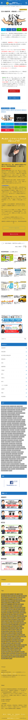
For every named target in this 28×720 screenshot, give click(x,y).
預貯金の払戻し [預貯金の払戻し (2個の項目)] (4, 470)
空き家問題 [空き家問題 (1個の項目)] (8, 453)
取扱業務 (3, 396)
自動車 (2, 389)
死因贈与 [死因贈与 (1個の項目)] (10, 433)
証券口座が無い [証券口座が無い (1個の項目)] (4, 458)
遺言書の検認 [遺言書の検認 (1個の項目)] (23, 465)
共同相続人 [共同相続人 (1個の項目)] (20, 416)
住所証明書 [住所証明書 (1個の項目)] (4, 600)
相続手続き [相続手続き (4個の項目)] (19, 445)
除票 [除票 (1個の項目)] (9, 656)
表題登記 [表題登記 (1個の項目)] (18, 457)
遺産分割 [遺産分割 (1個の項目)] (3, 462)
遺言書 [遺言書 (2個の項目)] (17, 465)
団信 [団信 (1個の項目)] (23, 419)
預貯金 (2, 377)
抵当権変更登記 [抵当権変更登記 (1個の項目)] (12, 428)
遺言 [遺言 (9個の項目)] (7, 465)
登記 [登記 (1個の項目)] (2, 441)
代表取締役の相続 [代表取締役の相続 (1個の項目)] (11, 409)
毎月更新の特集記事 (5, 108)
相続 (2, 392)
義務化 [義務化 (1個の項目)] (3, 455)
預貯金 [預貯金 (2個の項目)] (13, 656)
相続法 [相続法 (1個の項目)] (23, 634)
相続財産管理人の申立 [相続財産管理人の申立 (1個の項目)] (6, 639)
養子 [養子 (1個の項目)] (10, 470)
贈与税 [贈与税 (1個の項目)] (7, 460)
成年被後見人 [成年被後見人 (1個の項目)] (23, 612)
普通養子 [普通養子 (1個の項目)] (17, 617)
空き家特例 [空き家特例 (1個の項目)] (14, 453)
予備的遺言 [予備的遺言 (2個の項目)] (3, 409)
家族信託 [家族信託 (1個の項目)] (9, 423)
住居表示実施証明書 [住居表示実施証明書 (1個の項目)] (18, 411)
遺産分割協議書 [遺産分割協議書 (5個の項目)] (17, 462)
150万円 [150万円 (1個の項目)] (3, 406)
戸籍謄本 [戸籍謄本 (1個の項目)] (13, 426)
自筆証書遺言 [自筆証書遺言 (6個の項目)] (17, 455)
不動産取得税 (18, 110)
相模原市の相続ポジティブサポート (13, 718)
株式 (2, 381)
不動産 (2, 370)
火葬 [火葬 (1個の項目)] (2, 438)
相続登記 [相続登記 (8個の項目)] (3, 448)
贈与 (2, 374)
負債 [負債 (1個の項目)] (22, 458)
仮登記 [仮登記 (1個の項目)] (23, 409)
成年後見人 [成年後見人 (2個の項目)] (9, 612)
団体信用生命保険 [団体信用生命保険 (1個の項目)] (17, 419)
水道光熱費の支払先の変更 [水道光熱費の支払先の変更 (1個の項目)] (18, 433)
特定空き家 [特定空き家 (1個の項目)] (3, 440)
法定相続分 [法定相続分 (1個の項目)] (16, 435)
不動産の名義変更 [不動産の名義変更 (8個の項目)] (9, 595)
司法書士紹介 (17, 714)
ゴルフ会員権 (4, 385)
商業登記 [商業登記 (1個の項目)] (10, 419)
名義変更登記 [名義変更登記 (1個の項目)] (4, 419)
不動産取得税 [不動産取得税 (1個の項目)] (17, 595)
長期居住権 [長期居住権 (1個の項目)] (4, 656)
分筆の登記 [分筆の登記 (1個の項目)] (9, 418)
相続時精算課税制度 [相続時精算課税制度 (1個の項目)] (11, 634)
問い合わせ (23, 714)
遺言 (2, 362)
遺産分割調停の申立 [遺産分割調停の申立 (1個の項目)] (15, 463)
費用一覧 (4, 714)
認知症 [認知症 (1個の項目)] (18, 458)
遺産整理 (3, 347)
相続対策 (3, 110)
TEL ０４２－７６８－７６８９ (8, 673)
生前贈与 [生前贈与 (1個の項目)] (16, 440)
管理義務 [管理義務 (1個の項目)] (20, 453)
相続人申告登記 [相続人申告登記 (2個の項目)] (4, 443)
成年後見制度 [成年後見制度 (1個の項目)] (16, 612)
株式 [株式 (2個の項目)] (2, 431)
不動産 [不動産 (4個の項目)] (3, 595)
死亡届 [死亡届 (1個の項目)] (23, 431)
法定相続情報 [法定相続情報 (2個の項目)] (23, 435)
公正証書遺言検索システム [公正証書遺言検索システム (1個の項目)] (6, 416)
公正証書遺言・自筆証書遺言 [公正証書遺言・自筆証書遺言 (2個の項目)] (13, 414)
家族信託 (13, 108)
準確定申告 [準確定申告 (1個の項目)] (21, 436)
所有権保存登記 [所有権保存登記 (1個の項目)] (20, 426)
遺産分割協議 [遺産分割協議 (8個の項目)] (10, 462)
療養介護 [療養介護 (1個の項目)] (21, 440)
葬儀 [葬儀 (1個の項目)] (13, 457)
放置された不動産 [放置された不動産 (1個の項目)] (5, 617)
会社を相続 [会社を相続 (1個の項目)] (3, 411)
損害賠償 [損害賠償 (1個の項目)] (19, 428)
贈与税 (13, 110)
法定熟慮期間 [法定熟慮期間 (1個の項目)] (4, 435)
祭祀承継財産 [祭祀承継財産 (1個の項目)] (20, 639)
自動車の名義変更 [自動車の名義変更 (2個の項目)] (9, 455)
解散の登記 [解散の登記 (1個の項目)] (23, 457)
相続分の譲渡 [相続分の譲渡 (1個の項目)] (19, 443)
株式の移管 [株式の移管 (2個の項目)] (7, 431)
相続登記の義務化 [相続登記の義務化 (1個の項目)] (10, 448)
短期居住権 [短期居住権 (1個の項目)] (13, 639)
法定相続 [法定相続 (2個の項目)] (10, 435)
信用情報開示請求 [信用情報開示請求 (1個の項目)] (11, 600)
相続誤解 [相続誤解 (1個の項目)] (3, 450)
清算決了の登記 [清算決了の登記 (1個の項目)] (14, 436)
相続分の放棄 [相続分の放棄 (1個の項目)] (12, 443)
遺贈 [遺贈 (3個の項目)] (10, 467)
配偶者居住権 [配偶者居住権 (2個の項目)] (16, 467)
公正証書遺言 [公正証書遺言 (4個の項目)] (4, 414)
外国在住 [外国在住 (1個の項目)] (18, 421)
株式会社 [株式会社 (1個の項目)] (13, 431)
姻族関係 (3, 366)
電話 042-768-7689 (14, 234)
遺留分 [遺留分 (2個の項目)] (3, 465)
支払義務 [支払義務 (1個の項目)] (24, 428)
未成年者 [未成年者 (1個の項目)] (23, 617)
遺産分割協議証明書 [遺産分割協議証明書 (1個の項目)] (5, 463)
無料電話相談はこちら (14, 90)
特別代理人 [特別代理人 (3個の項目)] (7, 438)
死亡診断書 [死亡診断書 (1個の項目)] (3, 433)
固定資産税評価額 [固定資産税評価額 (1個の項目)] (11, 421)
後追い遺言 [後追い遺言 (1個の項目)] (22, 423)
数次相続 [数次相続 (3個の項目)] (12, 617)
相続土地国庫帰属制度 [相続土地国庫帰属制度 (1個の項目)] (5, 445)
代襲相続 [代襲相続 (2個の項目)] (18, 409)
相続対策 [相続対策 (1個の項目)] (13, 445)
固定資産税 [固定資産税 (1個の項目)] (3, 421)
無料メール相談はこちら (14, 97)
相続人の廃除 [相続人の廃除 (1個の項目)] (18, 441)
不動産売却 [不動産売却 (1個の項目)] (23, 595)
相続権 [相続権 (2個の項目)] (18, 634)
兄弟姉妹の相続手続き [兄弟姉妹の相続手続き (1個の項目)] (20, 600)
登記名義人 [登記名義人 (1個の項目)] (7, 441)
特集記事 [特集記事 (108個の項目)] (10, 440)
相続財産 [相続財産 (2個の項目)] (9, 450)
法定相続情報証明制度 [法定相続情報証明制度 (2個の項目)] (5, 436)
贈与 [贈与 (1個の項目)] (2, 460)
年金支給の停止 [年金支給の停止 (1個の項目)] (15, 423)
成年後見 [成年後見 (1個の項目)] (4, 612)
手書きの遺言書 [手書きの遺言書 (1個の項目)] (4, 428)
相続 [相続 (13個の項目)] (13, 441)
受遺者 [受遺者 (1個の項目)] (14, 418)
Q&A (13, 714)
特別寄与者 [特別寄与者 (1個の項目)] (13, 438)
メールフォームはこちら (14, 227)
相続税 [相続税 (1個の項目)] (17, 448)
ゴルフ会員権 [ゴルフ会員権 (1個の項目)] (13, 406)
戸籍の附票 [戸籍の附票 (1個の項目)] (7, 426)
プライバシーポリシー (14, 715)
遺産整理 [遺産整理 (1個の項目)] (22, 463)
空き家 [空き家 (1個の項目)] (3, 453)
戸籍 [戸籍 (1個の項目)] (2, 426)
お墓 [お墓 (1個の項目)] (8, 406)
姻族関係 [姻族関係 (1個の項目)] (3, 423)
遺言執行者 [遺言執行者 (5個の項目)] (12, 465)
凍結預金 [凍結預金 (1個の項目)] (3, 418)
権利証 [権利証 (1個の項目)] (18, 431)
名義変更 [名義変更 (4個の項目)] (20, 418)
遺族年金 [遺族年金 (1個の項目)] (16, 460)
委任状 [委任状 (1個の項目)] (23, 421)
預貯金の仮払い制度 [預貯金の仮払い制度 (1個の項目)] (20, 656)
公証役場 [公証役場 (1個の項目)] (15, 416)
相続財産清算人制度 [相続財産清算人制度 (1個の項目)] (16, 450)
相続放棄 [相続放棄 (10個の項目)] (4, 634)
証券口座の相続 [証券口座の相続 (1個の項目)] (12, 458)
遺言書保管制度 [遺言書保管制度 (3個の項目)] (4, 467)
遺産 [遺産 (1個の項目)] (20, 460)
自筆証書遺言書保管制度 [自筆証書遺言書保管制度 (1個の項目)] (6, 457)
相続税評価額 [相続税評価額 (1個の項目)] (23, 448)
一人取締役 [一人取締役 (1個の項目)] (19, 406)
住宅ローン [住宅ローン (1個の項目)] (10, 411)
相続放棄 (3, 351)
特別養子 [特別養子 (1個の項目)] (20, 438)
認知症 (9, 110)
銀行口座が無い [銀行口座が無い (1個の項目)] (23, 467)
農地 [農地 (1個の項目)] (11, 460)
